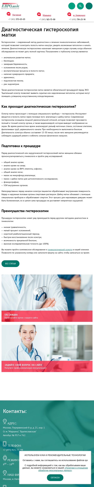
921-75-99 (47, 20)
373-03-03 (16, 19)
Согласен (55, 478)
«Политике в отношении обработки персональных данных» (63, 469)
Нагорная (16, 15)
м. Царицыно (79, 15)
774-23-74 (77, 20)
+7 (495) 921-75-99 (13, 449)
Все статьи (10, 264)
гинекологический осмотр (60, 249)
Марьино (47, 15)
